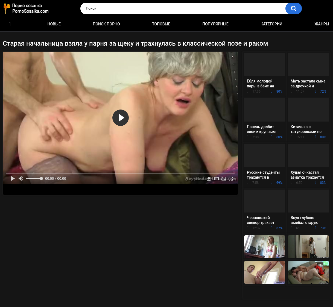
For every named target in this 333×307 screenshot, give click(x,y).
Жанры (321, 24)
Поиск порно (106, 24)
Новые (54, 24)
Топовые (161, 24)
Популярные (215, 24)
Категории (271, 24)
